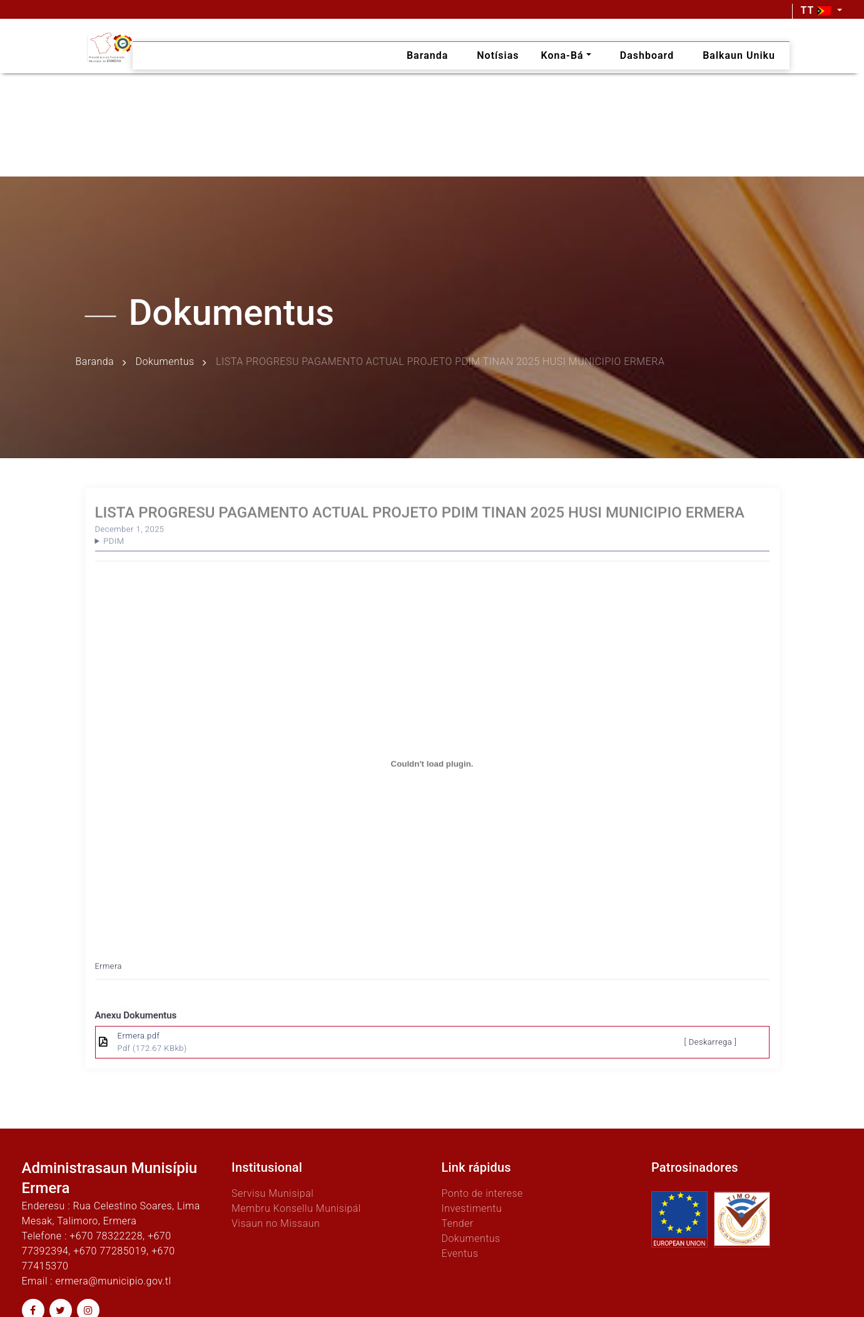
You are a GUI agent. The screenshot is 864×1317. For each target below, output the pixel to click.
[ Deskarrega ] (710, 1042)
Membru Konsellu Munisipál (296, 1208)
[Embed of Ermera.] (432, 780)
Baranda (95, 362)
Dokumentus (165, 362)
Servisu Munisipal (272, 1193)
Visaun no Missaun (275, 1223)
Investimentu (472, 1208)
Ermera (108, 982)
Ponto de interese (482, 1193)
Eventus (460, 1253)
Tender (458, 1223)
